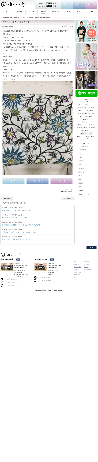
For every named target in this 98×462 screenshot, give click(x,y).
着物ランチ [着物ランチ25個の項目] (81, 136)
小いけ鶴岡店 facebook (8, 279)
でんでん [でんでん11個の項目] (86, 99)
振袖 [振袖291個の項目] (91, 116)
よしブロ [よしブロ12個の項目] (93, 99)
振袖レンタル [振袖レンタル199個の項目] (82, 124)
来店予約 (91, 4)
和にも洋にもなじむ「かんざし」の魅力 (14, 217)
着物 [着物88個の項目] (82, 130)
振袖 (79, 179)
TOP (91, 247)
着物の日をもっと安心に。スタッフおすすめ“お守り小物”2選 (21, 225)
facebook (86, 267)
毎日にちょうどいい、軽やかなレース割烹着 (16, 239)
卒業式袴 (80, 157)
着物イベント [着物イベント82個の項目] (89, 130)
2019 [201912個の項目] (79, 99)
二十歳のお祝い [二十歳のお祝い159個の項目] (83, 107)
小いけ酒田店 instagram (42, 280)
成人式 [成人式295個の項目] (81, 113)
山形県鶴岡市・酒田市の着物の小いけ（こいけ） (14, 17)
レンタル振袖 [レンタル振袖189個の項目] (83, 105)
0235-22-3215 (51, 3)
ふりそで (31, 12)
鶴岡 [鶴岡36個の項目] (87, 139)
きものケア (67, 12)
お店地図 (67, 4)
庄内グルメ (81, 172)
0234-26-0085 (51, 6)
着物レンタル (55, 12)
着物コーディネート (83, 194)
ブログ (80, 153)
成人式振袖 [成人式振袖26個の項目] (84, 116)
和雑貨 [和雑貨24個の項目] (92, 107)
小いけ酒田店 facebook (42, 277)
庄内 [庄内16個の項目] (92, 110)
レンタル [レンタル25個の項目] (90, 102)
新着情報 (19, 12)
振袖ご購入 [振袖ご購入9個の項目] (87, 119)
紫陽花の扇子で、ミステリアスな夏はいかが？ (17, 210)
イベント (79, 12)
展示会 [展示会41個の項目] (82, 110)
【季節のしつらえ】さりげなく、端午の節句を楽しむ (19, 232)
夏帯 (79, 164)
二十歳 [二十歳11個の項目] (91, 105)
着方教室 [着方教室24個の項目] (93, 127)
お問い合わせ (79, 4)
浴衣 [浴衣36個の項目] (86, 127)
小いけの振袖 (77, 267)
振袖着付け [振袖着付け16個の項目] (91, 124)
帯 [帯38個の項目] (87, 110)
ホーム (8, 12)
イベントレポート (83, 146)
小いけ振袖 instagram (8, 285)
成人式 (80, 175)
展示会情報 (81, 168)
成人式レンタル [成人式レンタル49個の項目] (90, 113)
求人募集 (86, 264)
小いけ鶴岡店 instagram (9, 282)
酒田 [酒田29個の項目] (88, 136)
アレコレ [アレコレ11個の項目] (83, 102)
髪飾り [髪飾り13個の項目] (94, 136)
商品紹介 (30, 17)
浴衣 (79, 187)
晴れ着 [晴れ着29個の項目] (80, 127)
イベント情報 (82, 150)
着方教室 (43, 12)
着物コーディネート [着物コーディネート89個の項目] (87, 133)
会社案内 (91, 12)
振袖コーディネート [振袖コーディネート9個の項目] (87, 122)
